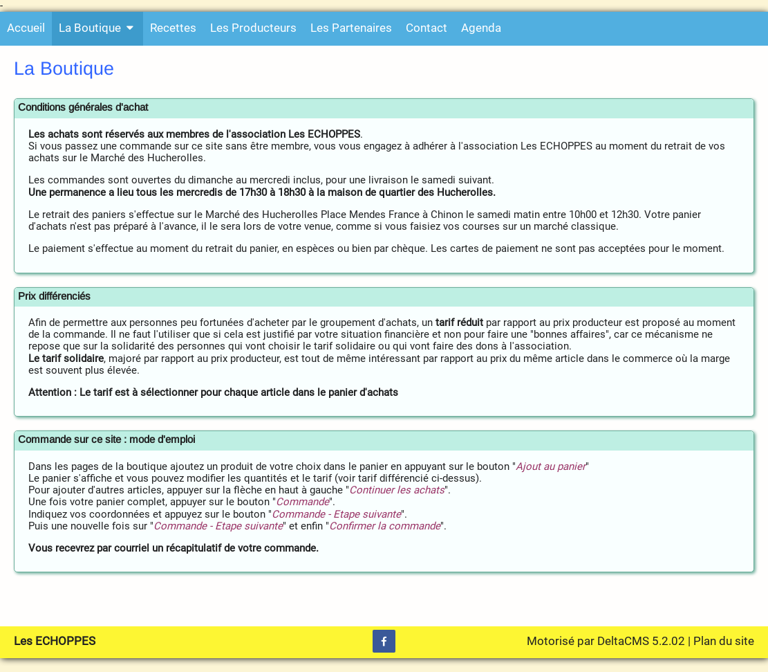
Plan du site (723, 641)
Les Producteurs (253, 28)
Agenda (481, 28)
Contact (426, 28)
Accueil (26, 28)
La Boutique (97, 28)
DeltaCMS (623, 641)
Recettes (173, 28)
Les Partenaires (351, 28)
